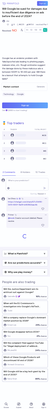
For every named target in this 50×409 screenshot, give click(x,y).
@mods (11, 218)
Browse (6, 405)
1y (22, 198)
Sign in (43, 405)
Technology (8, 94)
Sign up (42, 3)
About (31, 405)
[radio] (27, 30)
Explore (18, 405)
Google (20, 94)
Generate (41, 87)
